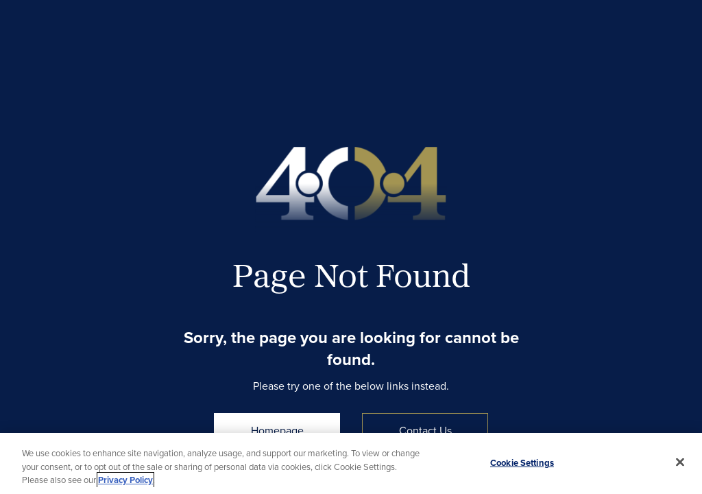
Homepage (277, 430)
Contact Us (425, 430)
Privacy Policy (125, 479)
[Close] (680, 462)
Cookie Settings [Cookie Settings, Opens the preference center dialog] (522, 462)
